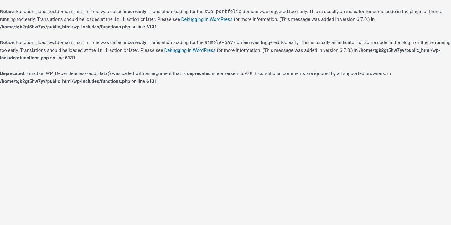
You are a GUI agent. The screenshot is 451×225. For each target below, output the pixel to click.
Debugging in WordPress (206, 19)
